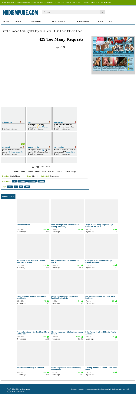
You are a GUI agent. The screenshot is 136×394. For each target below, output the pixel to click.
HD (14, 181)
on (21, 187)
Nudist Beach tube (8, 2)
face (27, 187)
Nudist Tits (48, 2)
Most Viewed (58, 21)
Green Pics (95, 2)
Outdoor (32, 181)
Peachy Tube (70, 2)
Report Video (33, 171)
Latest (18, 21)
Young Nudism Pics (23, 2)
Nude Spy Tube (37, 2)
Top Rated (35, 21)
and (9, 187)
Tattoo (41, 181)
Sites (100, 21)
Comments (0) (70, 171)
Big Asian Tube (106, 2)
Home (6, 21)
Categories (83, 21)
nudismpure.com (25, 389)
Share (59, 171)
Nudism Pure (59, 2)
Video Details (19, 171)
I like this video (33, 167)
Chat (110, 21)
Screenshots (48, 171)
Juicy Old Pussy (83, 2)
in (16, 187)
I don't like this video (37, 167)
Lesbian (22, 181)
